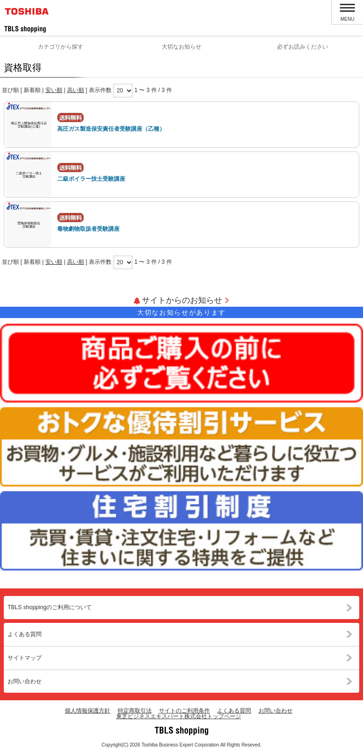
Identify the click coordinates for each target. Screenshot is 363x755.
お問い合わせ (25, 681)
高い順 (75, 90)
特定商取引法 (135, 710)
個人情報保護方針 (87, 710)
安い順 (53, 90)
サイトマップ (25, 657)
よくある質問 (25, 634)
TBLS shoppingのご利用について (50, 607)
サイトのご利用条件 (184, 710)
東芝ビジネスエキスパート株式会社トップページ (178, 716)
